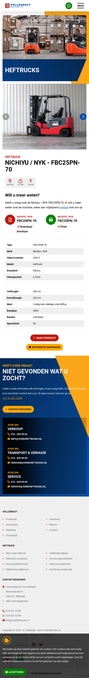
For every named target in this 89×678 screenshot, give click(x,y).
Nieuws (53, 524)
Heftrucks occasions (16, 558)
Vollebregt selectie (58, 553)
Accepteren (14, 672)
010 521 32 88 (12, 611)
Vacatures (54, 519)
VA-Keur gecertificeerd (60, 558)
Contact (53, 530)
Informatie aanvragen (45, 347)
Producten (11, 519)
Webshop (11, 530)
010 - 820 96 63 (19, 434)
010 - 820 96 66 (19, 458)
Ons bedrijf (11, 535)
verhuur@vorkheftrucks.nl (29, 462)
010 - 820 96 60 (19, 481)
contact (64, 207)
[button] (6, 116)
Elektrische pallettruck (17, 569)
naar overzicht (45, 338)
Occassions (12, 524)
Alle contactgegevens (17, 601)
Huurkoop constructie (60, 569)
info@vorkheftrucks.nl (26, 439)
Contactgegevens (18, 409)
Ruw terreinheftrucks (17, 564)
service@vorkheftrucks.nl (28, 486)
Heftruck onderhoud (59, 564)
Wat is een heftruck (16, 553)
